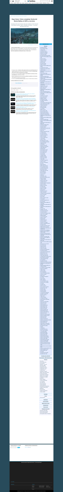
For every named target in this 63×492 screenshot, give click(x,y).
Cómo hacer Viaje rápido (43, 410)
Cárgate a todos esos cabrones (45, 324)
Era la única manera (43, 187)
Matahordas (42, 388)
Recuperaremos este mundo (44, 243)
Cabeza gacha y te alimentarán (44, 323)
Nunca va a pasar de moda (44, 197)
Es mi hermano (42, 363)
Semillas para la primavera (44, 146)
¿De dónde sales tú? (43, 181)
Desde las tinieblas (43, 178)
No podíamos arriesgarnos (44, 276)
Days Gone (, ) (28, 447)
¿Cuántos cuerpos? (43, 179)
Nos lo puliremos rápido (43, 48)
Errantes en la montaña (43, 53)
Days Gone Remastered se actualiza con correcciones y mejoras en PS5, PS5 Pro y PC (25, 107)
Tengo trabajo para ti (43, 147)
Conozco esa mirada (43, 248)
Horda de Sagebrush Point (44, 349)
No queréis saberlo (43, 290)
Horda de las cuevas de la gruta (45, 314)
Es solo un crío (42, 208)
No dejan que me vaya (43, 99)
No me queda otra (43, 171)
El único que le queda (43, 157)
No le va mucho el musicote (44, 286)
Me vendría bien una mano (44, 140)
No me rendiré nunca (43, 362)
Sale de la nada (42, 62)
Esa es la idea (42, 196)
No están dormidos (43, 63)
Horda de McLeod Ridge (43, 333)
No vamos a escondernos (44, 162)
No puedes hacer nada (43, 353)
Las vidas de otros (43, 132)
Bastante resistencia (43, 294)
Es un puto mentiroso (43, 133)
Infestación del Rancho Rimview (45, 233)
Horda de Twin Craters (43, 308)
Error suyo (42, 163)
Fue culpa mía (42, 94)
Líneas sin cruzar (42, 161)
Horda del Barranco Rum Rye (44, 339)
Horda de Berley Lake (43, 322)
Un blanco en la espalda (43, 222)
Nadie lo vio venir (43, 109)
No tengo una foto (43, 224)
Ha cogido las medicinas (44, 100)
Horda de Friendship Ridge (44, 340)
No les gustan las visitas (44, 149)
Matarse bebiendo (43, 164)
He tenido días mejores (43, 250)
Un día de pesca (42, 154)
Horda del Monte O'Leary (44, 310)
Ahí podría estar (42, 284)
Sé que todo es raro (43, 247)
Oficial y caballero (42, 379)
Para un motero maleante (44, 330)
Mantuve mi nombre (43, 188)
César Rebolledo (30, 44)
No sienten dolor (42, 186)
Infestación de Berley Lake (44, 119)
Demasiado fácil (42, 148)
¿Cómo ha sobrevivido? (43, 380)
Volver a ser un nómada (43, 214)
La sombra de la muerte (43, 298)
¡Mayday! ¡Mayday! (43, 215)
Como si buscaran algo (43, 73)
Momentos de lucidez (43, 156)
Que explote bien (42, 382)
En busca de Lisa (42, 129)
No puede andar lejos (43, 47)
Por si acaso (42, 277)
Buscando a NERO (43, 365)
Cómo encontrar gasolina (44, 412)
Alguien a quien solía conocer (44, 372)
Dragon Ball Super (17, 1)
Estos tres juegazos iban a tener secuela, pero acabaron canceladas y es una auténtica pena (25, 94)
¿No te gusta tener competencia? (45, 251)
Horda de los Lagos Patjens (44, 301)
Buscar (19, 447)
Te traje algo (42, 101)
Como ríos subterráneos (44, 137)
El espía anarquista (43, 291)
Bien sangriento (42, 80)
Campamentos (45, 405)
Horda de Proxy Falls (43, 316)
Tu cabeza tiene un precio (44, 67)
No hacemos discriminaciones (44, 249)
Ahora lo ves (42, 130)
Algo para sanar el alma (43, 180)
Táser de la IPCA (42, 397)
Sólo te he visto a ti (43, 285)
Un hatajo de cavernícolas (44, 293)
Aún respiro (42, 283)
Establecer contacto (43, 98)
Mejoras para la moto (45, 403)
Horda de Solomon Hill (43, 334)
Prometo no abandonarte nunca (45, 223)
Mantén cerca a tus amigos (44, 375)
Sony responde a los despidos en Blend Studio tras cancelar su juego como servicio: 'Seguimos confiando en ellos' (26, 103)
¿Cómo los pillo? (42, 270)
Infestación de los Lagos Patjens (45, 68)
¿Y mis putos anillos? (43, 331)
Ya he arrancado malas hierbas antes (45, 102)
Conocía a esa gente (43, 274)
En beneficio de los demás (44, 352)
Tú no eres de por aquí (43, 216)
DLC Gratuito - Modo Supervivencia (45, 357)
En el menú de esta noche (44, 210)
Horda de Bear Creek (43, 302)
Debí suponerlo (42, 189)
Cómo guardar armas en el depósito (45, 413)
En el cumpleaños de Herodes (44, 141)
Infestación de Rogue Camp (44, 124)
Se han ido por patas (43, 54)
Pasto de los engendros (43, 268)
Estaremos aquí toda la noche (44, 131)
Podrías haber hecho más (44, 170)
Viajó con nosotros (43, 64)
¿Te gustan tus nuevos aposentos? (45, 193)
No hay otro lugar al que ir (44, 111)
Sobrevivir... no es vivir (43, 364)
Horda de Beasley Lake (43, 350)
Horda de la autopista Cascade (44, 315)
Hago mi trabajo (42, 278)
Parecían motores (43, 58)
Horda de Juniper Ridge (43, 338)
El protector (42, 300)
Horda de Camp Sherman (44, 318)
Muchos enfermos (43, 88)
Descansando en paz (43, 366)
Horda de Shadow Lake (43, 307)
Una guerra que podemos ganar (45, 225)
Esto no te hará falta (43, 194)
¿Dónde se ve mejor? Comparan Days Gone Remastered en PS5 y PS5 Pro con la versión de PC (26, 111)
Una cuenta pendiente (43, 125)
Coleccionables (45, 401)
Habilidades (46, 399)
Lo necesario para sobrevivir (44, 292)
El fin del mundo (42, 389)
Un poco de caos (42, 173)
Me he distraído (42, 201)
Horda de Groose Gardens (44, 341)
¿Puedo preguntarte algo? (44, 258)
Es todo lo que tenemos (43, 373)
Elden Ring (16, 0)
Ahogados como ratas (43, 209)
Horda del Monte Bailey (43, 332)
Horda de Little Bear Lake (44, 309)
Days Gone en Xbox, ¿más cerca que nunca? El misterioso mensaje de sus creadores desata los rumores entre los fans (26, 99)
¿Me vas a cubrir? (43, 139)
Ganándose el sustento (43, 371)
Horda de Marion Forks (43, 306)
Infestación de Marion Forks (44, 76)
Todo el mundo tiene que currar (45, 91)
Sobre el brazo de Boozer (44, 165)
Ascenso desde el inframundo (44, 299)
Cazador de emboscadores (44, 387)
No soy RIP (42, 351)
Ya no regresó (42, 108)
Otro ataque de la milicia (44, 325)
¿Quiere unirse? (42, 269)
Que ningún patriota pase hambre (45, 55)
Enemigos (45, 394)
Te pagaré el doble (43, 155)
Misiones (45, 46)
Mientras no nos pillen (43, 185)
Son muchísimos (42, 259)
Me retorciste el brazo (43, 169)
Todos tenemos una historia (44, 374)
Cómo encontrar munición (44, 411)
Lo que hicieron (42, 138)
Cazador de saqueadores (43, 390)
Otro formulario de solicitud (44, 257)
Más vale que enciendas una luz (45, 177)
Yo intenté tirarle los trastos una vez (45, 256)
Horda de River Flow (43, 317)
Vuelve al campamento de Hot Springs (46, 79)
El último (41, 326)
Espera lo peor (42, 275)
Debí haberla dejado (43, 107)
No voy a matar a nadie (43, 110)
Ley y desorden (42, 381)
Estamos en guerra (43, 217)
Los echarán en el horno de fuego (45, 267)
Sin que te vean (42, 195)
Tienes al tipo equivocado (44, 255)
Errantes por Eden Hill (43, 145)
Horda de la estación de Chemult (45, 342)
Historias (45, 359)
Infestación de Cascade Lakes (44, 236)
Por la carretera (42, 153)
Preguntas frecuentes (45, 408)
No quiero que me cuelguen (44, 282)
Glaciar (19, 0)
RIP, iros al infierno (43, 172)
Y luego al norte (42, 49)
